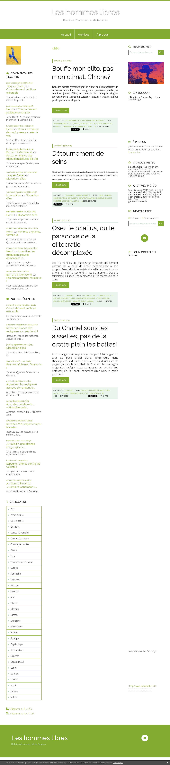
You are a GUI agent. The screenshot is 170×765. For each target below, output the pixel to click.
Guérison (15, 579)
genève (85, 393)
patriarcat (69, 127)
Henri (9, 109)
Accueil (66, 34)
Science (14, 673)
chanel (100, 390)
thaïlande (90, 198)
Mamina (15, 609)
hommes (109, 295)
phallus (72, 298)
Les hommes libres (85, 11)
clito (110, 124)
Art (12, 509)
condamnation (60, 198)
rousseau (79, 127)
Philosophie (16, 626)
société (14, 679)
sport (13, 685)
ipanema (77, 393)
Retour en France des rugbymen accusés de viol (22, 132)
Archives (83, 34)
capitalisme (101, 124)
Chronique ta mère (20, 544)
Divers (14, 550)
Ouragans (16, 620)
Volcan (14, 697)
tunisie (108, 195)
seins (70, 198)
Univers (14, 691)
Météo (14, 614)
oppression (58, 127)
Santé (13, 667)
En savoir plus (118, 762)
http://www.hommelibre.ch (143, 686)
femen (101, 195)
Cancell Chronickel (20, 532)
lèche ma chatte (87, 124)
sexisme (65, 201)
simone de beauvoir (86, 298)
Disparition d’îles (16, 178)
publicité (76, 301)
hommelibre (13, 195)
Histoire (15, 585)
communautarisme (62, 301)
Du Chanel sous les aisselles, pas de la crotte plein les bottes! (84, 336)
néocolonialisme (104, 198)
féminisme (58, 298)
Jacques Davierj (15, 86)
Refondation (17, 650)
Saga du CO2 (17, 661)
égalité (82, 198)
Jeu (12, 597)
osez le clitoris (90, 295)
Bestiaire (15, 526)
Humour (15, 591)
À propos (103, 34)
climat (70, 124)
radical (90, 301)
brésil (56, 393)
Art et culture (17, 514)
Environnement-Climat (21, 562)
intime (98, 298)
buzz (83, 301)
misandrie (73, 201)
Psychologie (17, 644)
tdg (97, 393)
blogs (91, 393)
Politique (15, 638)
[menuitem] (66, 34)
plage (107, 390)
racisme (88, 127)
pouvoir (105, 298)
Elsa (13, 556)
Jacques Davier (15, 175)
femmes (101, 295)
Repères (15, 655)
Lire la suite (61, 110)
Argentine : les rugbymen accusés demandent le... (20, 254)
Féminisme (16, 573)
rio (71, 393)
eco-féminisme (60, 124)
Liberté (14, 603)
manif (76, 124)
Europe (14, 567)
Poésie (14, 632)
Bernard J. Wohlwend (19, 152)
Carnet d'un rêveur (20, 538)
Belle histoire (17, 520)
